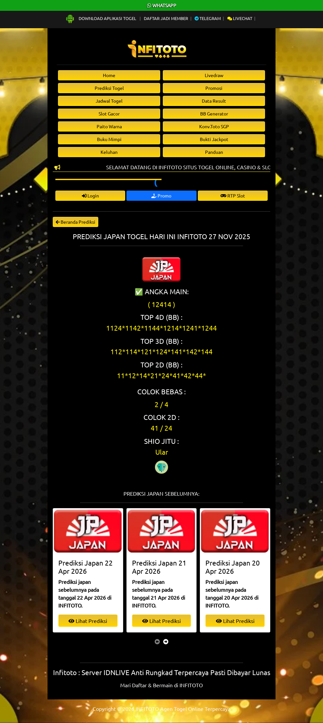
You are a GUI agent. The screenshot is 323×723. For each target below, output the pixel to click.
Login (90, 195)
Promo (161, 195)
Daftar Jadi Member (166, 18)
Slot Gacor (109, 113)
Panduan (214, 152)
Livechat (239, 18)
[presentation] (157, 641)
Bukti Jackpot (214, 139)
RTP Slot (232, 195)
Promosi (213, 88)
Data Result (214, 101)
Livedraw (214, 75)
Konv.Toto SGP (214, 126)
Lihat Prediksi (87, 620)
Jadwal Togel (109, 101)
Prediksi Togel (109, 88)
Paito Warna (109, 126)
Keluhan (109, 152)
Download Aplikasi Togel (101, 18)
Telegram (208, 18)
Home (109, 75)
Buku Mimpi (109, 139)
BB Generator (214, 113)
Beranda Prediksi (75, 222)
